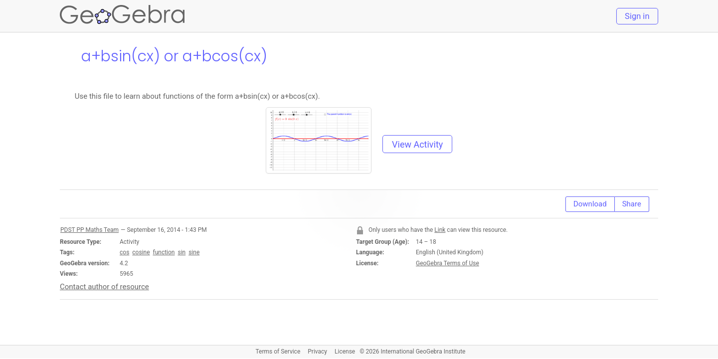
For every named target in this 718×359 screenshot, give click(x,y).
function (164, 252)
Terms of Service (278, 351)
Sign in (637, 16)
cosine (141, 252)
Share (631, 203)
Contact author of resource (104, 286)
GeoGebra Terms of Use (447, 263)
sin (181, 252)
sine (193, 252)
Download (590, 203)
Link (439, 229)
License (345, 351)
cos (124, 252)
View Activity (417, 144)
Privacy (317, 351)
